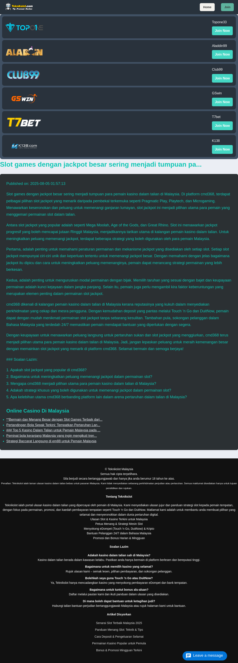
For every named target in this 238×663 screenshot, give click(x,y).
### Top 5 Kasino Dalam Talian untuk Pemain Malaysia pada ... (53, 430)
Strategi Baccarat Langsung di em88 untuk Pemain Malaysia (51, 441)
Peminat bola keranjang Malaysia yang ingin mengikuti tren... (51, 435)
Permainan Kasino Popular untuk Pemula (119, 643)
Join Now (222, 30)
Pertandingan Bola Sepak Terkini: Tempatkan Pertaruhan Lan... (53, 425)
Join (227, 7)
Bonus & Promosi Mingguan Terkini (119, 650)
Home (207, 7)
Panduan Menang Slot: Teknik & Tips (119, 629)
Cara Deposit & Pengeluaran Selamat (119, 636)
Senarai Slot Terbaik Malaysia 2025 (119, 623)
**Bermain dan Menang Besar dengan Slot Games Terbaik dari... (54, 419)
